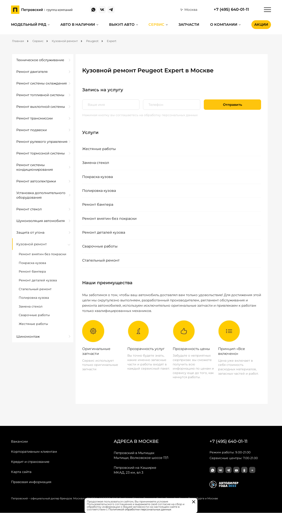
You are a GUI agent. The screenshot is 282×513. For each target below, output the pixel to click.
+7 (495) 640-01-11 (231, 9)
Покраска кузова (97, 177)
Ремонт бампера (97, 205)
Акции (261, 24)
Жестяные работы (99, 149)
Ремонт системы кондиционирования (34, 167)
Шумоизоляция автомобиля (40, 221)
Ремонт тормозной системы (40, 153)
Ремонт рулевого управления (41, 141)
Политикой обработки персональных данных (139, 509)
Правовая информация (31, 482)
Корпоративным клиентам (34, 452)
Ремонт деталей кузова (103, 233)
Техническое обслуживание (40, 60)
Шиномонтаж (28, 336)
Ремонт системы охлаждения (41, 83)
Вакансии (19, 442)
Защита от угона (30, 232)
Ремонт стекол (29, 209)
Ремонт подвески (31, 130)
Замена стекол (95, 163)
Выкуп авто (122, 24)
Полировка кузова (99, 191)
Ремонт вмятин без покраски (109, 218)
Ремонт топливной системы (40, 95)
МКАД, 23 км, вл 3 (135, 470)
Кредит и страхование (30, 462)
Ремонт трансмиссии (34, 118)
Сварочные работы (100, 246)
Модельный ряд (28, 24)
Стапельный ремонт (101, 260)
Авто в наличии (77, 24)
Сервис (156, 24)
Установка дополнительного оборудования (40, 195)
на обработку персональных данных (168, 115)
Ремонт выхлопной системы (40, 106)
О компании (223, 24)
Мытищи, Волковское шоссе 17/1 (141, 455)
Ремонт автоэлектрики (36, 181)
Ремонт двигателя (32, 72)
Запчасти (188, 24)
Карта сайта (21, 472)
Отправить (232, 105)
